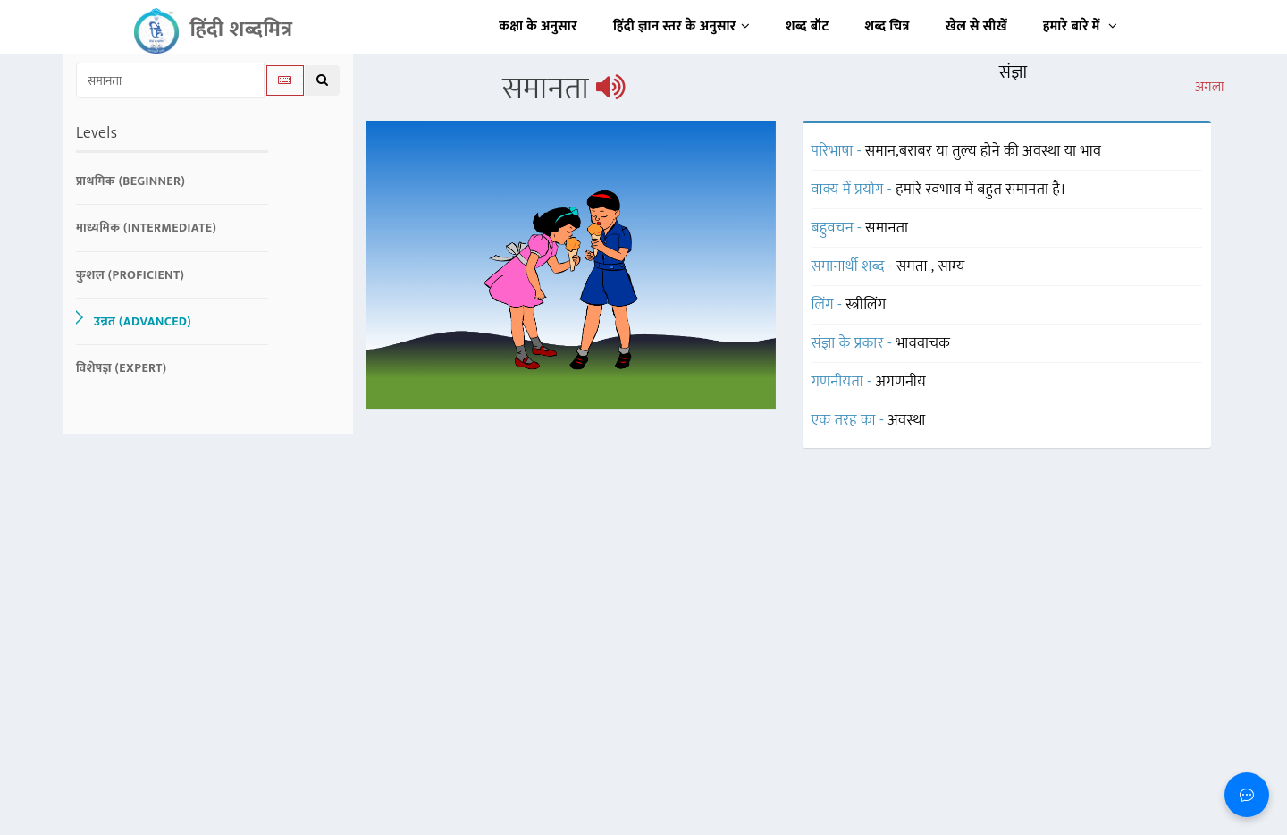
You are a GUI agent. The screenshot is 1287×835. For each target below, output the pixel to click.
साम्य (951, 266)
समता (913, 266)
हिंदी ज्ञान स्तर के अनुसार (681, 26)
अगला (1209, 87)
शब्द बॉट (807, 26)
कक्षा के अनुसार (538, 26)
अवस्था (906, 420)
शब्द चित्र (887, 26)
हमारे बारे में (1080, 26)
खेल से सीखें (976, 26)
